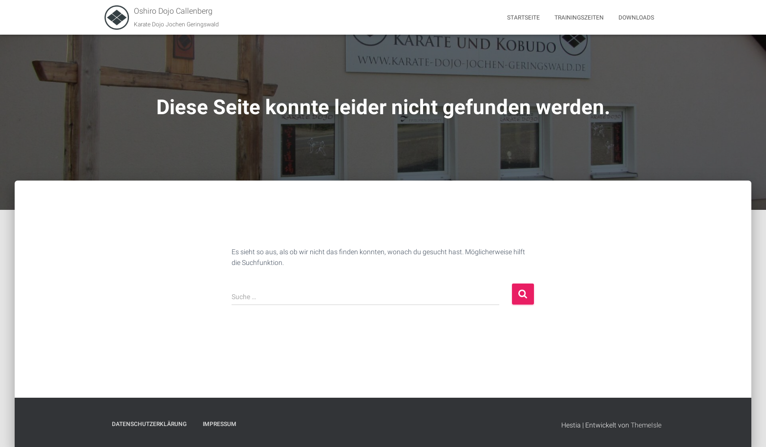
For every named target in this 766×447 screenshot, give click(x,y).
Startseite (523, 17)
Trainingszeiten (579, 17)
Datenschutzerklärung (149, 424)
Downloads (636, 17)
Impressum (219, 424)
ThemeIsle (646, 425)
